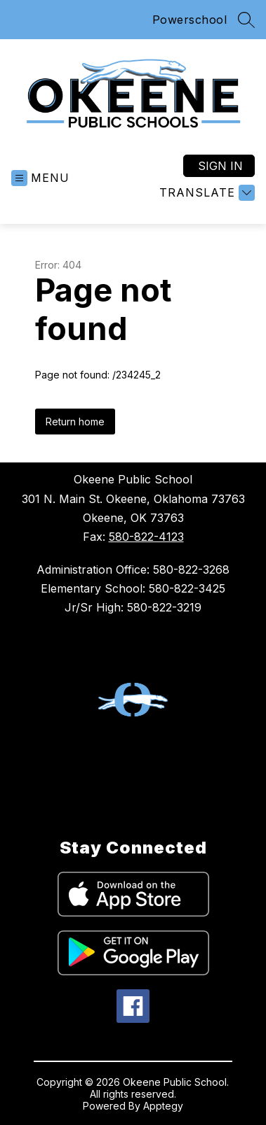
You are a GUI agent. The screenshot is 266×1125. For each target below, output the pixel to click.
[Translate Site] (205, 192)
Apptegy (163, 1106)
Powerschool (189, 20)
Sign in (220, 166)
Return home (75, 421)
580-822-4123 (146, 537)
